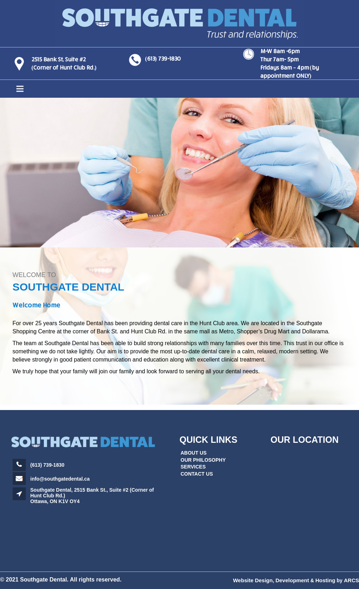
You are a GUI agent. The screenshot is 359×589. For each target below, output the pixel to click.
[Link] (179, 23)
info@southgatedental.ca (60, 479)
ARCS (351, 580)
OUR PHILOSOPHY (203, 460)
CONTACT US (197, 474)
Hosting (325, 580)
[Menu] (179, 89)
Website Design (252, 580)
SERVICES (193, 467)
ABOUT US (194, 453)
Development (292, 580)
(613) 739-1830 (163, 58)
